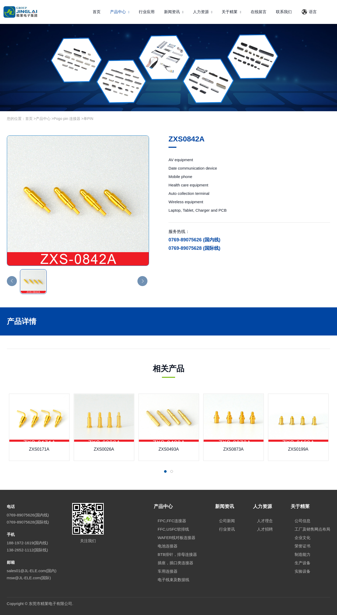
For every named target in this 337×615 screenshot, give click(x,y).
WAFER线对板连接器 (177, 537)
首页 (97, 11)
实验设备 (302, 571)
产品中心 (120, 11)
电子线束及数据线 (173, 579)
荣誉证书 (302, 546)
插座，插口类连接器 (175, 563)
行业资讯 (227, 529)
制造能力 (302, 554)
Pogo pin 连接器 (67, 118)
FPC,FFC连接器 (172, 521)
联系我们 (284, 11)
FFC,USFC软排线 (173, 529)
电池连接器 (167, 546)
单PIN (88, 118)
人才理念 (265, 521)
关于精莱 (231, 11)
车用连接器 (167, 571)
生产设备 (302, 563)
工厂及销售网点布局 (312, 529)
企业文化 (302, 537)
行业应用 (147, 11)
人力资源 (202, 11)
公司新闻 (227, 521)
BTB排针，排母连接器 (177, 554)
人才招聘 (265, 529)
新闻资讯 (174, 11)
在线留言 (258, 11)
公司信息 (302, 521)
